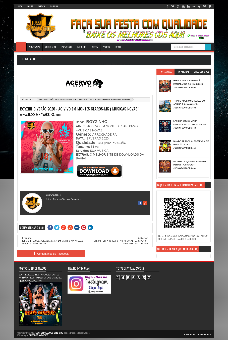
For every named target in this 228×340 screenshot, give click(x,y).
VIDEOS (95, 46)
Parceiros (54, 6)
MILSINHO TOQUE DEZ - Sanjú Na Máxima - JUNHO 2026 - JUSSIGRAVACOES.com (189, 164)
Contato (41, 6)
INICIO (20, 6)
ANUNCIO (106, 46)
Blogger (127, 64)
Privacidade (67, 46)
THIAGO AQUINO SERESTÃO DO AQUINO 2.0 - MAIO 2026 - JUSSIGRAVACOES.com (189, 104)
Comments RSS (203, 334)
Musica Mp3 (34, 46)
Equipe (30, 6)
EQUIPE (118, 46)
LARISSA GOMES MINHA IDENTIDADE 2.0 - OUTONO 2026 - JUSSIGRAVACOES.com (189, 124)
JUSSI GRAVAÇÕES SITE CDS (48, 333)
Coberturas (50, 46)
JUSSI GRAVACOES (38, 335)
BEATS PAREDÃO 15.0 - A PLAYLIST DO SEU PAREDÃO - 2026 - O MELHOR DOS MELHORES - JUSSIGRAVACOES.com (40, 277)
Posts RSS (189, 334)
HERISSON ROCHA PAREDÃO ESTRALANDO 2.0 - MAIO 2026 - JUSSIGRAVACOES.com (188, 84)
